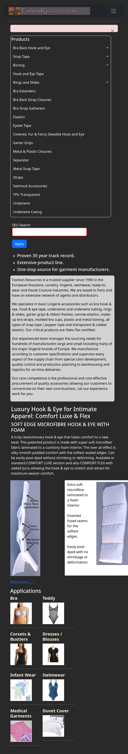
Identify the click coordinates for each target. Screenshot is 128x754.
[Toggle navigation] (114, 11)
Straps (18, 177)
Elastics (19, 117)
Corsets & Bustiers (20, 636)
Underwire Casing (27, 211)
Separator (21, 160)
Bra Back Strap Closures (32, 99)
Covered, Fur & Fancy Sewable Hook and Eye (48, 134)
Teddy (49, 598)
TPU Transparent (26, 194)
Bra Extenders (24, 91)
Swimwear (54, 675)
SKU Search (21, 225)
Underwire (21, 203)
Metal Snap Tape (26, 168)
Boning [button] (19, 65)
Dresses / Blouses (52, 636)
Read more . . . (22, 581)
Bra (14, 598)
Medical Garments (21, 713)
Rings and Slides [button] (26, 82)
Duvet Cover (56, 711)
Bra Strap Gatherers (29, 108)
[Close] (112, 31)
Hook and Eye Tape (28, 73)
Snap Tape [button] (21, 56)
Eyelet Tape (22, 125)
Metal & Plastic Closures (32, 151)
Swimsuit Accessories (30, 186)
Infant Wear (23, 675)
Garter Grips (23, 142)
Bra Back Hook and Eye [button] (31, 48)
